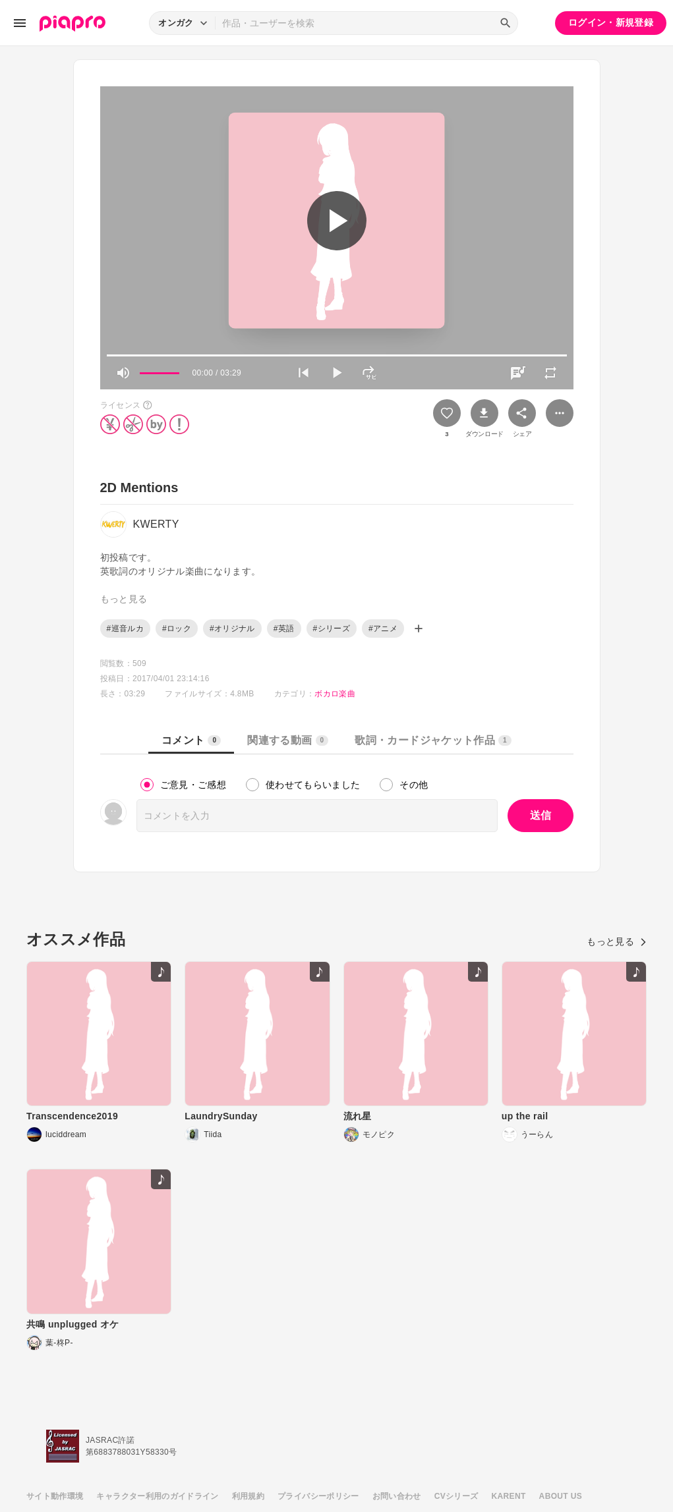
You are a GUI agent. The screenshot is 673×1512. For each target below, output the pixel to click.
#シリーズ (331, 628)
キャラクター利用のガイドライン (157, 1496)
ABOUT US (560, 1496)
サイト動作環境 (54, 1496)
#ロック (176, 628)
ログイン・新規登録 (610, 22)
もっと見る (617, 941)
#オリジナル (232, 628)
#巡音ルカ (125, 628)
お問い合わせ (396, 1496)
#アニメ (382, 628)
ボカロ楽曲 (334, 693)
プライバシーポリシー (318, 1496)
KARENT (509, 1496)
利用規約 (248, 1496)
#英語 (284, 628)
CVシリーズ (456, 1496)
